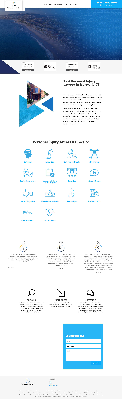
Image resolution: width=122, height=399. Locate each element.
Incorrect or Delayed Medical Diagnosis (50, 181)
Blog (71, 4)
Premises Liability (94, 201)
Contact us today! (91, 381)
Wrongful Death (49, 220)
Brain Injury (28, 162)
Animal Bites (50, 162)
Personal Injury (72, 201)
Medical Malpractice (28, 201)
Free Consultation (74, 41)
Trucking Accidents (27, 220)
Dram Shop (72, 181)
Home (45, 4)
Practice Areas (58, 4)
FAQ (66, 4)
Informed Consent (94, 181)
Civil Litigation (94, 162)
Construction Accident (28, 181)
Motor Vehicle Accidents (50, 201)
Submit (96, 363)
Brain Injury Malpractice (72, 162)
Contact (76, 4)
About (50, 4)
